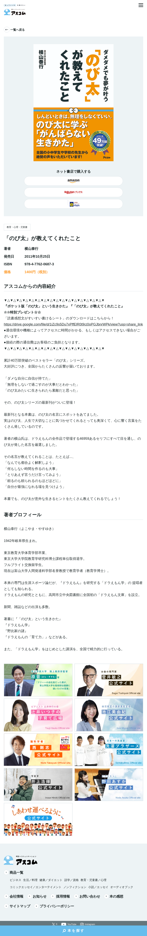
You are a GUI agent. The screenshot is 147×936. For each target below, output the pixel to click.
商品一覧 (13, 872)
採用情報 (60, 896)
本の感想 (113, 896)
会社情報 (13, 896)
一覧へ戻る (14, 29)
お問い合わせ (87, 896)
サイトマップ (17, 906)
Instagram (90, 924)
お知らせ (37, 896)
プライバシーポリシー (54, 906)
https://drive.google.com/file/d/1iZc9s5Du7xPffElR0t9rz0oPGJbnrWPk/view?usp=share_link (73, 324)
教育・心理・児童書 (17, 227)
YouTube (71, 924)
